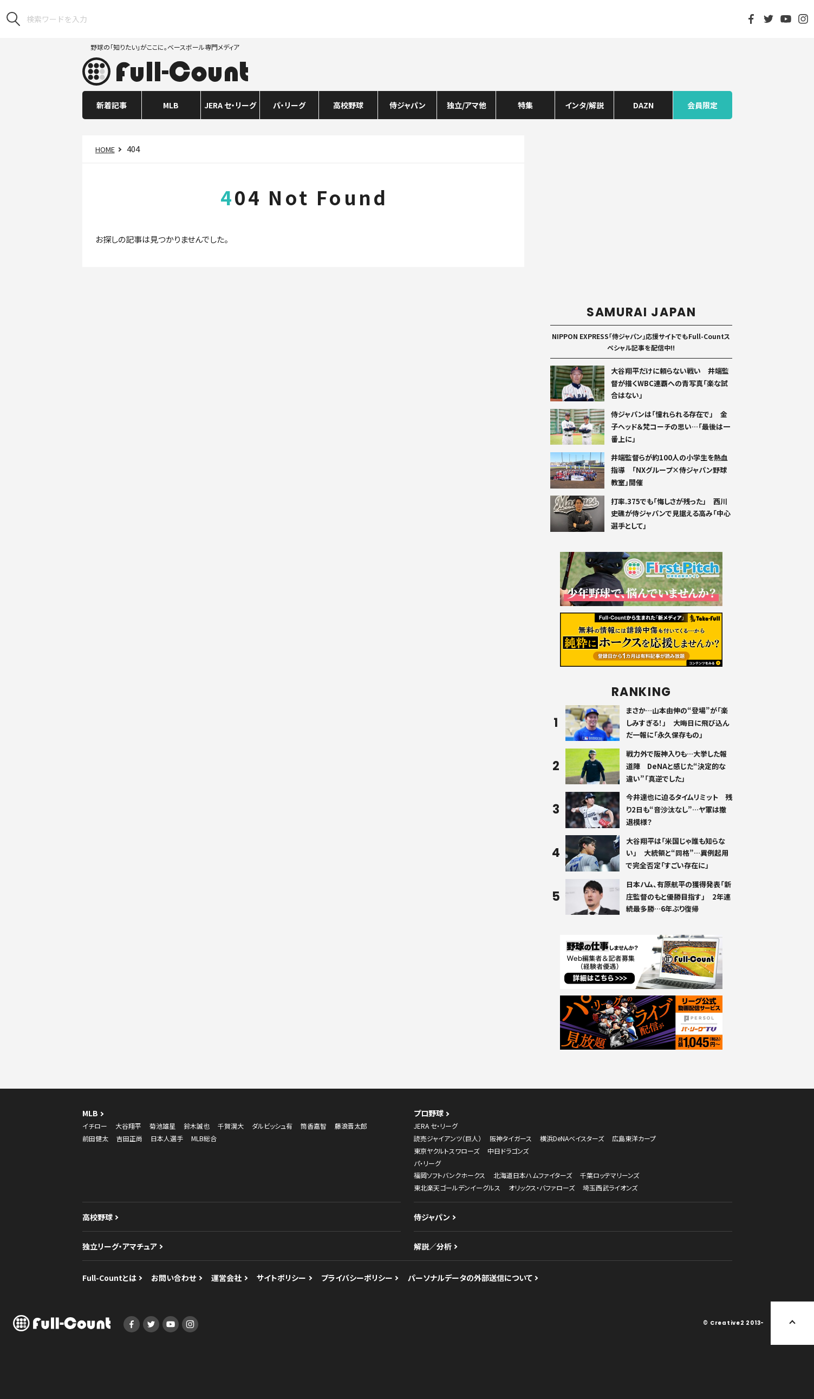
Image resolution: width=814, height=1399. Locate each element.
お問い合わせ (173, 1277)
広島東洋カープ (634, 1138)
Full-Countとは (109, 1277)
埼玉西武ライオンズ (610, 1187)
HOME (105, 149)
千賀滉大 (231, 1125)
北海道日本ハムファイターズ (532, 1175)
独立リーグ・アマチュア (119, 1246)
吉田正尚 (129, 1138)
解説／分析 (433, 1246)
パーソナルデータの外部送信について (470, 1277)
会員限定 (702, 105)
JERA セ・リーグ (230, 105)
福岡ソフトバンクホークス (449, 1175)
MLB (171, 105)
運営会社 (226, 1277)
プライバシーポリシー (357, 1277)
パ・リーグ (289, 105)
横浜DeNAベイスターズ (572, 1138)
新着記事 (111, 105)
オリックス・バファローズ (542, 1187)
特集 (525, 105)
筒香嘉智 (314, 1125)
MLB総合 (204, 1138)
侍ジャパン (407, 105)
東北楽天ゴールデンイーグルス (457, 1187)
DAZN (643, 105)
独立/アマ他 (466, 105)
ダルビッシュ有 (272, 1125)
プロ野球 (429, 1113)
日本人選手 (167, 1138)
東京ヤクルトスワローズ (446, 1150)
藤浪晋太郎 (351, 1125)
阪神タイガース (511, 1138)
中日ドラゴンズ (508, 1150)
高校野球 (348, 105)
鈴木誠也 (197, 1125)
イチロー (94, 1125)
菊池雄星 (162, 1125)
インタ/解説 (584, 105)
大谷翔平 (128, 1125)
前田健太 (95, 1138)
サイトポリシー (281, 1277)
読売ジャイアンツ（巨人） (447, 1138)
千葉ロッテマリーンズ (609, 1175)
